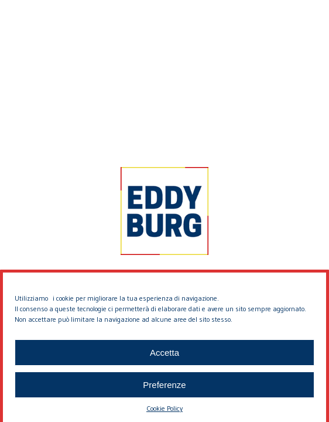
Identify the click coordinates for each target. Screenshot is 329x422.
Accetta (164, 355)
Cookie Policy (164, 411)
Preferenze (164, 387)
